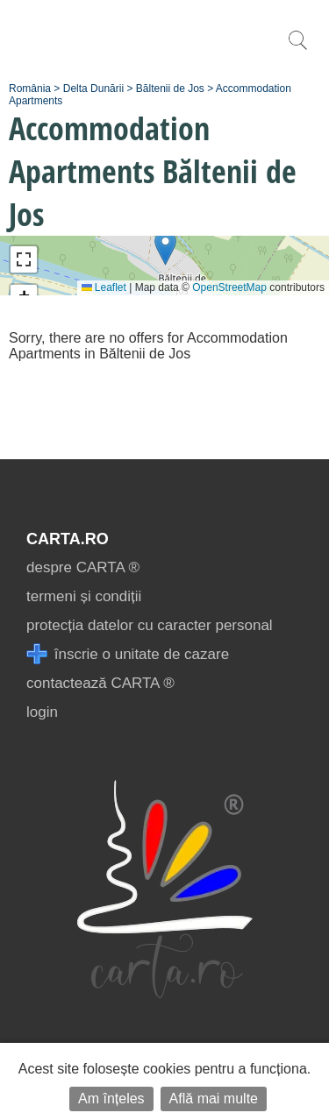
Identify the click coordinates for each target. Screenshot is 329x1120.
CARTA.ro (67, 539)
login (42, 712)
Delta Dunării (93, 88)
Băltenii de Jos (170, 88)
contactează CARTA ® (100, 683)
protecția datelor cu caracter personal (149, 625)
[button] (165, 248)
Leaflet (104, 287)
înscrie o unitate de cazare (127, 654)
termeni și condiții (83, 596)
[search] (297, 49)
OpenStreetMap (229, 287)
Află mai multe (213, 1098)
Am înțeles (111, 1098)
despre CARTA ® (82, 567)
